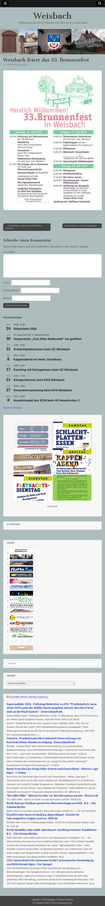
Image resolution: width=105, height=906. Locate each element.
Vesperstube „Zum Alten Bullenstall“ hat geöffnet (47, 339)
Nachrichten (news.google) (29, 697)
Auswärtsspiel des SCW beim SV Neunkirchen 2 (47, 400)
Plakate (53, 506)
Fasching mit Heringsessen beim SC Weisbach (46, 369)
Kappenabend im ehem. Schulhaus (38, 359)
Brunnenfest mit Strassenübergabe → (82, 226)
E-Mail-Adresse (11, 290)
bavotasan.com (65, 903)
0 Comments (21, 64)
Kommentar (9, 252)
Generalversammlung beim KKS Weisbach (43, 390)
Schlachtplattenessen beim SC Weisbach (42, 349)
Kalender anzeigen (12, 407)
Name (7, 282)
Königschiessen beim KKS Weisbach (39, 380)
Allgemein (8, 56)
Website (7, 298)
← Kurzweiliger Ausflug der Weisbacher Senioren (23, 227)
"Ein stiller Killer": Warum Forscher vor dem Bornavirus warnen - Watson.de (52, 795)
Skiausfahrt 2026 (25, 328)
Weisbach (52, 16)
